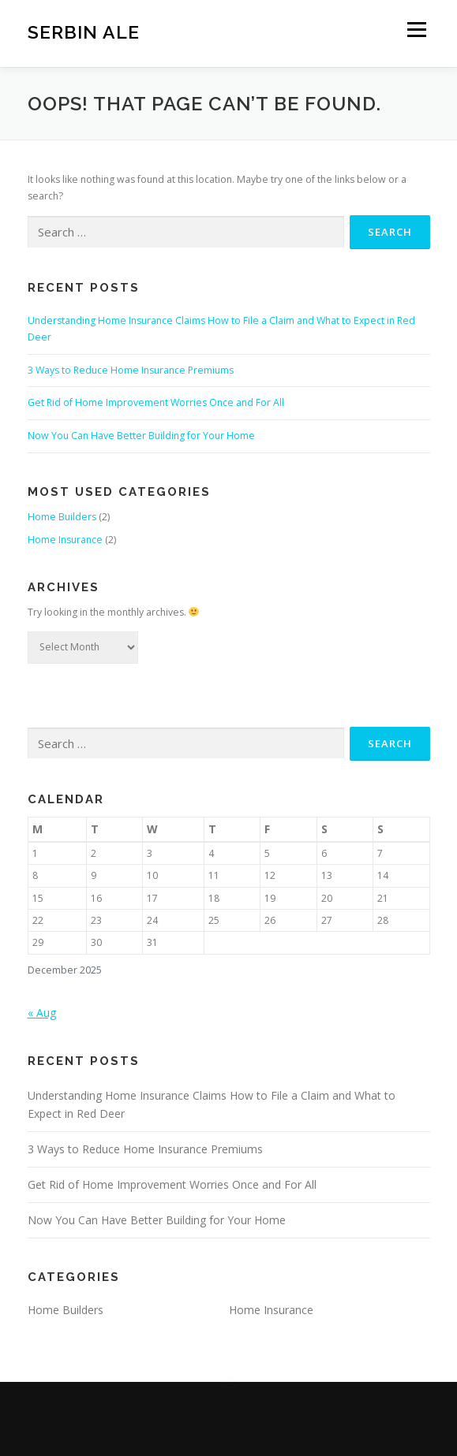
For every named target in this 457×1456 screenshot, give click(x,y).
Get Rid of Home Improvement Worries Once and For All (156, 402)
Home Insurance (65, 539)
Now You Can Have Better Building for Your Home (141, 435)
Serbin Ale (84, 31)
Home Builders (62, 516)
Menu (416, 29)
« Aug (42, 1012)
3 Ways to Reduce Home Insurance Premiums (131, 370)
